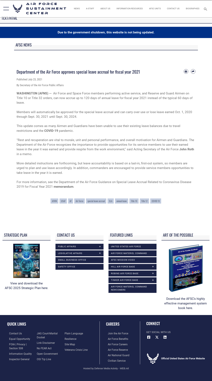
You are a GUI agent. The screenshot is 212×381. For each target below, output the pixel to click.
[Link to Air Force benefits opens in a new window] (116, 338)
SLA (110, 201)
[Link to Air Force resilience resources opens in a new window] (71, 338)
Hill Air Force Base (123, 266)
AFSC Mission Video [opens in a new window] (123, 260)
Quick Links (16, 324)
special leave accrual (96, 201)
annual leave (121, 201)
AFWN (54, 201)
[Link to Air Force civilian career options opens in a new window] (114, 359)
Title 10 (134, 201)
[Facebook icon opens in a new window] (148, 337)
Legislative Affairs (70, 253)
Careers (112, 324)
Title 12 (144, 201)
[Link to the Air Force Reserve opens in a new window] (116, 349)
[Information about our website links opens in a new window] (44, 342)
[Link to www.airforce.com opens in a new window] (116, 333)
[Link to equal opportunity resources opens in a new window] (17, 338)
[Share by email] (193, 71)
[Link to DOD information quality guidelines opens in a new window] (17, 352)
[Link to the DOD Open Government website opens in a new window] (46, 352)
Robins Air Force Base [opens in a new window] (124, 273)
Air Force (79, 201)
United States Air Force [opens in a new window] (126, 246)
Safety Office (66, 266)
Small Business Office (72, 260)
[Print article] (186, 71)
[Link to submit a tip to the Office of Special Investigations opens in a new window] (42, 358)
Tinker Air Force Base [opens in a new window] (124, 280)
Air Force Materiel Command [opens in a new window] (129, 253)
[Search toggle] (206, 8)
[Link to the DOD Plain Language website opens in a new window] (73, 333)
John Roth (186, 149)
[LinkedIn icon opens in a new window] (164, 337)
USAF (63, 201)
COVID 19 (156, 201)
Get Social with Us (158, 332)
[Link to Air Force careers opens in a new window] (115, 343)
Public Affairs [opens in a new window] (67, 246)
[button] (5, 8)
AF (71, 201)
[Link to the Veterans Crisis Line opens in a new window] (76, 349)
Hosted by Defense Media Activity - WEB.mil (106, 367)
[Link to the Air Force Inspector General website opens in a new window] (17, 358)
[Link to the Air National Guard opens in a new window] (116, 354)
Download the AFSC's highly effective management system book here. (185, 303)
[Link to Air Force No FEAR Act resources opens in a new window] (43, 347)
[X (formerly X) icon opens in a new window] (156, 337)
